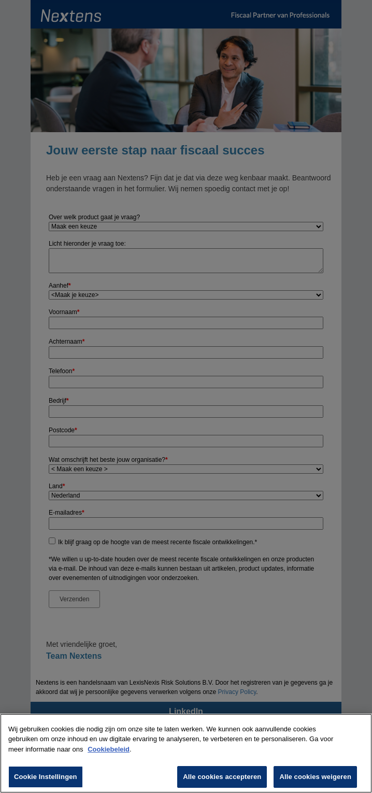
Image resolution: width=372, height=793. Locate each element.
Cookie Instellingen (45, 777)
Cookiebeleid (109, 749)
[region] (186, 753)
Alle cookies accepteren (222, 777)
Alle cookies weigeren (315, 777)
